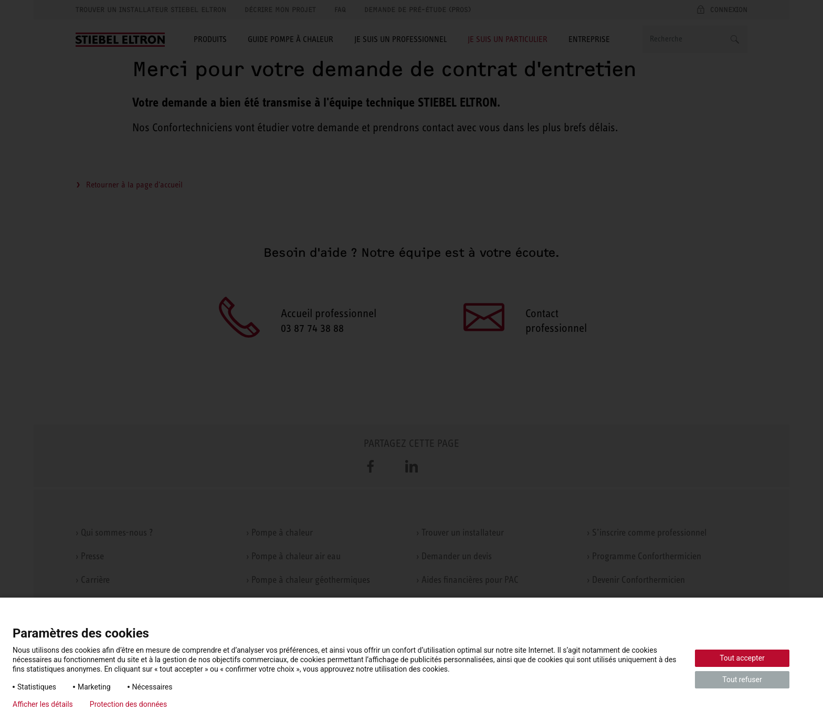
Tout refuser (742, 679)
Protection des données (128, 704)
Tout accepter (742, 658)
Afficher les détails (43, 704)
